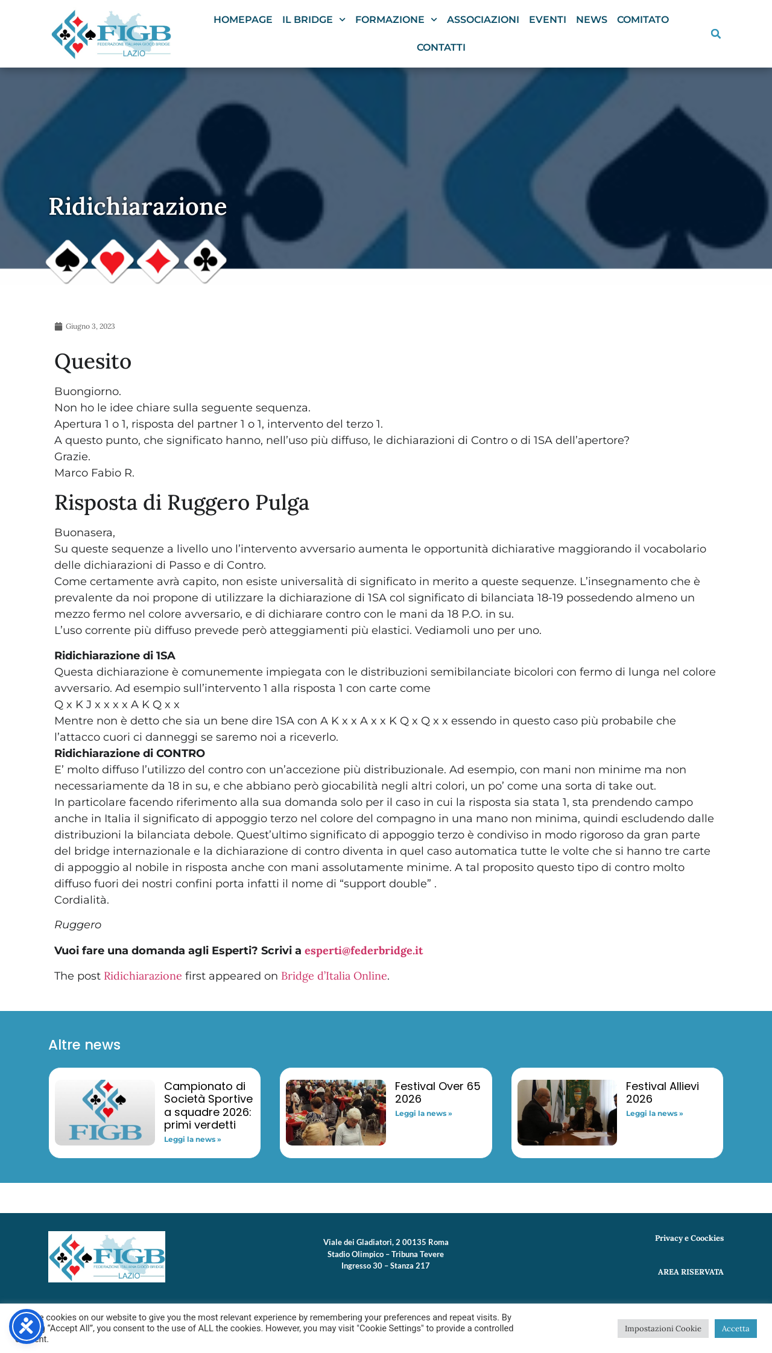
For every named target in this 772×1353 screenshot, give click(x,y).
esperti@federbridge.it (364, 950)
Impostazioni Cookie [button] (663, 1328)
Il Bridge (314, 19)
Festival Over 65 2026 (438, 1093)
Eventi (547, 19)
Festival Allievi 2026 (662, 1093)
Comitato (643, 19)
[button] (716, 34)
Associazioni (483, 19)
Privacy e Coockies (689, 1238)
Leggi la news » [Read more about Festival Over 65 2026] (423, 1113)
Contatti (441, 47)
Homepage (243, 19)
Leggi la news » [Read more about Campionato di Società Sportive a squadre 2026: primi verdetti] (192, 1139)
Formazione (396, 19)
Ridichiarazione (143, 976)
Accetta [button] (736, 1328)
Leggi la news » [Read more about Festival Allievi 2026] (654, 1113)
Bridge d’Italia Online (334, 976)
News (591, 19)
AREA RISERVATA (691, 1272)
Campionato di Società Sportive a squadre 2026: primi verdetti (208, 1106)
